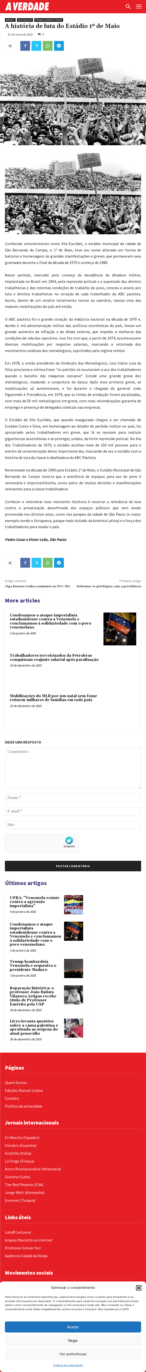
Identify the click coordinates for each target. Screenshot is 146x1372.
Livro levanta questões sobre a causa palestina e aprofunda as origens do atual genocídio (34, 1027)
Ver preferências (73, 1354)
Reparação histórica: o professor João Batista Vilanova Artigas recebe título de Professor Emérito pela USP (33, 996)
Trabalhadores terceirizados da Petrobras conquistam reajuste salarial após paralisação (54, 657)
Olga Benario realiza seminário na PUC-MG (37, 586)
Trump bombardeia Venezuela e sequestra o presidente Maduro (33, 965)
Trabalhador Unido (48, 20)
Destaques (25, 20)
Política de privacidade (68, 1365)
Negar (73, 1340)
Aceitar (73, 1327)
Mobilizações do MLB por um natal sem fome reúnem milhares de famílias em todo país (53, 698)
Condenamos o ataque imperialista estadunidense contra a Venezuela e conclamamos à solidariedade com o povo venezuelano (50, 621)
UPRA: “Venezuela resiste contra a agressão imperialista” (34, 902)
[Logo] (63, 6)
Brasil (10, 20)
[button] (138, 1287)
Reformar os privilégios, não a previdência (109, 586)
